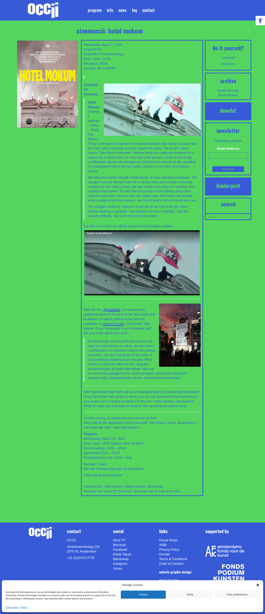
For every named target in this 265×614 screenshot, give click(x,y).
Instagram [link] (120, 563)
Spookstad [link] (155, 486)
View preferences (237, 594)
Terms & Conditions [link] (173, 559)
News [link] (122, 10)
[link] (260, 20)
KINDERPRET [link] (228, 185)
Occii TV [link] (119, 540)
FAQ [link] (134, 10)
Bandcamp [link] (121, 559)
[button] (258, 585)
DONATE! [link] (228, 110)
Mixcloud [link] (119, 545)
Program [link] (95, 10)
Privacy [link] (23, 607)
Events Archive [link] (228, 90)
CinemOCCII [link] (92, 54)
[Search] (228, 216)
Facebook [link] (120, 549)
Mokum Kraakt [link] (113, 324)
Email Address (228, 148)
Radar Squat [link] (122, 554)
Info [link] (110, 10)
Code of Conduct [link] (171, 563)
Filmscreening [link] (113, 54)
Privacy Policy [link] (169, 549)
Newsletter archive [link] (228, 141)
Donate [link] (164, 554)
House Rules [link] (168, 540)
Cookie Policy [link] (12, 607)
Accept (143, 594)
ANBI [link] (163, 545)
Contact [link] (148, 10)
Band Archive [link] (228, 95)
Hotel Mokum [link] (113, 486)
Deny (190, 594)
